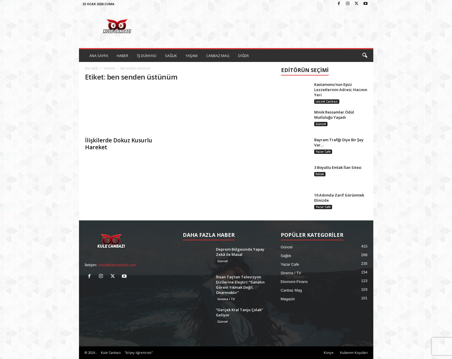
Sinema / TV (226, 299)
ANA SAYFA (98, 55)
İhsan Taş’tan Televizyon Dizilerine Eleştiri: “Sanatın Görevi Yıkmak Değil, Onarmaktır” (240, 284)
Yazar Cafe (323, 152)
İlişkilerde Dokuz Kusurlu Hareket (118, 144)
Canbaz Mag (291, 290)
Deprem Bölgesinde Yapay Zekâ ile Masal (240, 252)
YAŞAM (191, 55)
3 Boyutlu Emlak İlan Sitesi (337, 167)
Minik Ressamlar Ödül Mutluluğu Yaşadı (334, 114)
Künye (329, 352)
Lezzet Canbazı (327, 101)
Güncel (321, 124)
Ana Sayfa (91, 68)
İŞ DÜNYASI (146, 55)
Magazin (288, 299)
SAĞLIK (171, 55)
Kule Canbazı (111, 352)
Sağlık (286, 256)
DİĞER (243, 55)
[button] (364, 55)
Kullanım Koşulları (354, 352)
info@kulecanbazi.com (117, 265)
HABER (122, 55)
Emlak (320, 174)
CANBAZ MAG (217, 55)
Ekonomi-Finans (294, 281)
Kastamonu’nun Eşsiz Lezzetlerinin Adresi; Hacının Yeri (340, 89)
